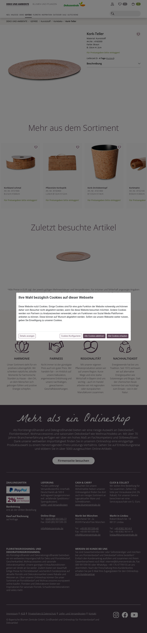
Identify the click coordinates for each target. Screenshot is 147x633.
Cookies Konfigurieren (71, 336)
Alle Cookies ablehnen (94, 336)
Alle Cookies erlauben (117, 336)
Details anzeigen (27, 336)
